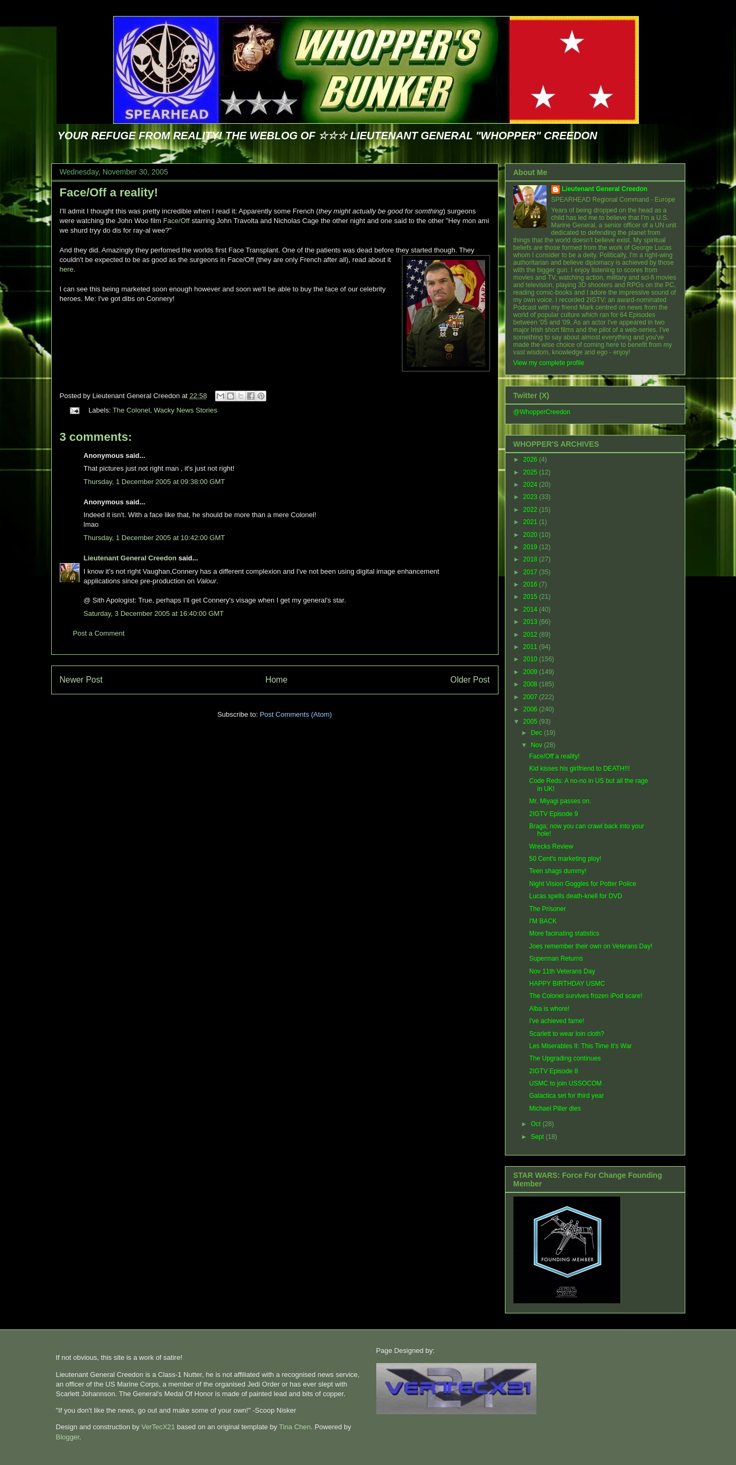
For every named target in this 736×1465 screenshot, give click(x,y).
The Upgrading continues (564, 1058)
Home (276, 679)
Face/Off (176, 221)
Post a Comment (99, 633)
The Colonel (131, 410)
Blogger (68, 1437)
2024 (531, 484)
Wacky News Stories (185, 410)
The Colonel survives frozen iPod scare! (585, 996)
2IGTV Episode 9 (553, 814)
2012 (531, 634)
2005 (531, 721)
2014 (531, 609)
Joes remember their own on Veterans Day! (590, 946)
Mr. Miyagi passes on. (560, 801)
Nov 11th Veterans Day (562, 971)
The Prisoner (547, 909)
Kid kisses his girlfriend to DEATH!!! (579, 768)
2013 (531, 621)
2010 (531, 659)
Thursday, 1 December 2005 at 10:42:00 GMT (154, 538)
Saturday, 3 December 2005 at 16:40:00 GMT (154, 613)
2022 (531, 509)
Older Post (470, 679)
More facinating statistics (564, 933)
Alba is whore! (549, 1008)
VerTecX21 (158, 1427)
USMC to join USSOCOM (565, 1083)
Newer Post (81, 679)
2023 (531, 497)
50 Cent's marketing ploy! (565, 858)
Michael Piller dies (555, 1108)
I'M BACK (543, 921)
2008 (531, 684)
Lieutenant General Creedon (130, 558)
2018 (531, 559)
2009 (531, 672)
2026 (531, 459)
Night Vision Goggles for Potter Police (582, 884)
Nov (537, 745)
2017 (531, 572)
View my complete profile (548, 363)
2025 (531, 472)
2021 (531, 522)
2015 (531, 596)
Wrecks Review (551, 846)
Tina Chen (295, 1427)
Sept (538, 1137)
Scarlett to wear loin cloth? (566, 1034)
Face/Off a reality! (109, 192)
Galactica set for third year (566, 1095)
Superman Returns (556, 958)
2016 (531, 584)
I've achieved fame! (556, 1021)
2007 (531, 697)
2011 (531, 647)
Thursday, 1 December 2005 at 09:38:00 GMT (154, 482)
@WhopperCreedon (542, 412)
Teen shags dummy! (557, 871)
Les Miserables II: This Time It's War (580, 1046)
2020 (531, 535)
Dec (537, 733)
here (67, 269)
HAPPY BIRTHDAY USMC (567, 983)
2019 (531, 547)
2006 (531, 709)
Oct (536, 1124)
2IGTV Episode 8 (553, 1071)
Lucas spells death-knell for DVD (575, 896)
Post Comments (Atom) (296, 714)
